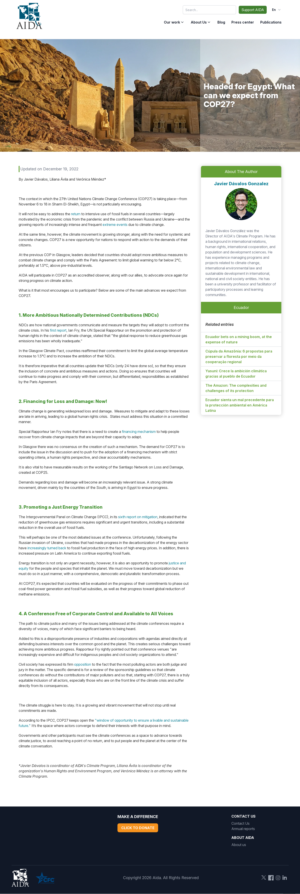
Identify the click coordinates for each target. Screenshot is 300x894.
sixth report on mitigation (137, 517)
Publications (271, 22)
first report (58, 330)
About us (238, 844)
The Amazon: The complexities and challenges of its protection (235, 388)
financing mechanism (139, 431)
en (277, 10)
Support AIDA (252, 10)
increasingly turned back (47, 548)
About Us (199, 22)
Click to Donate (138, 828)
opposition (82, 664)
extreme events (115, 224)
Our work (172, 22)
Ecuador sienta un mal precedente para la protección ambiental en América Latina (239, 405)
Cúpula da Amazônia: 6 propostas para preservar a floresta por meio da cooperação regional (238, 356)
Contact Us (240, 823)
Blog (221, 22)
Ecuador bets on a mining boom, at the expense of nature (238, 339)
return (75, 214)
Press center (242, 22)
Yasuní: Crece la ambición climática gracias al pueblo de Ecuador (236, 373)
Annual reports (243, 828)
